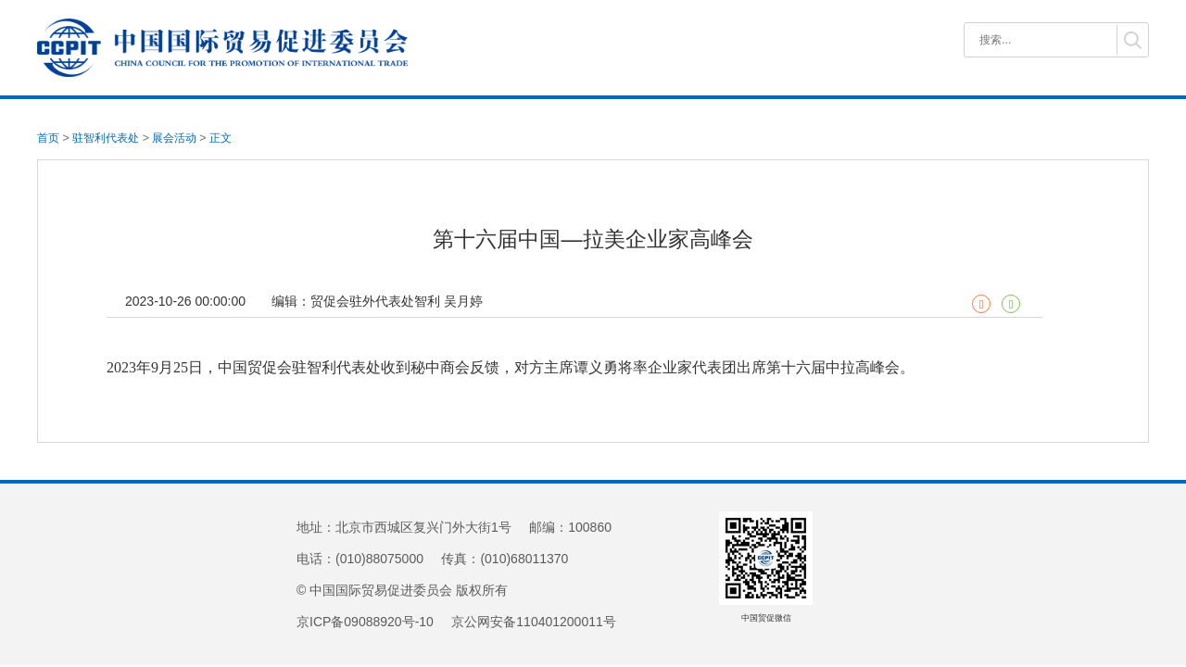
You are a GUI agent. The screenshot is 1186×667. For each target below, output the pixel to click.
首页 (48, 138)
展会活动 (174, 138)
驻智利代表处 (105, 138)
